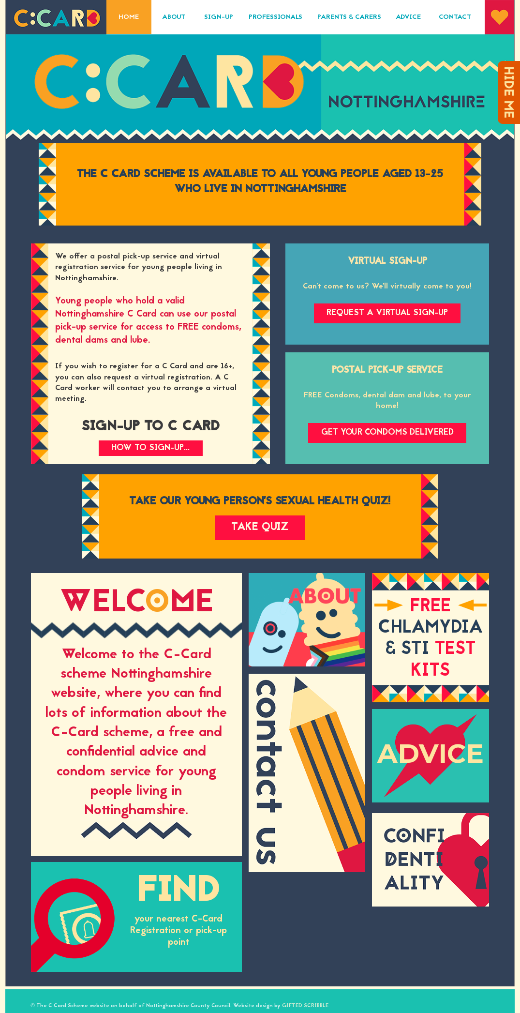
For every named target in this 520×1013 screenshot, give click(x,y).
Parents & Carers (349, 17)
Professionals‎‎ (275, 17)
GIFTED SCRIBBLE (305, 1006)
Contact (455, 17)
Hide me (509, 92)
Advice (408, 17)
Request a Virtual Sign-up (387, 312)
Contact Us (307, 773)
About (173, 17)
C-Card (56, 17)
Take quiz (259, 527)
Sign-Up (218, 17)
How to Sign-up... (150, 447)
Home (129, 17)
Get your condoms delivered (387, 432)
